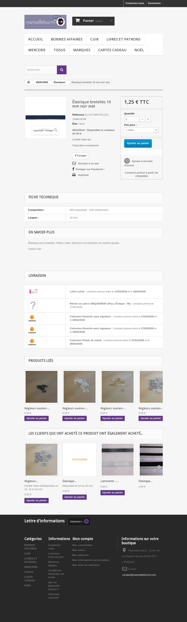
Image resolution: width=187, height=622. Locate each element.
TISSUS (59, 50)
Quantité (129, 113)
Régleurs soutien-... (37, 408)
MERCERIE (37, 50)
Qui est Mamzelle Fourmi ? (54, 586)
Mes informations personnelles (90, 560)
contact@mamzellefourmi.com (139, 574)
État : (75, 123)
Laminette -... (109, 481)
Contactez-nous (134, 3)
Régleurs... (31, 481)
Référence (78, 114)
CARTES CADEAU (112, 50)
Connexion (154, 3)
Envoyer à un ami (88, 163)
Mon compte (82, 539)
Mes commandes (82, 545)
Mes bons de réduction (86, 565)
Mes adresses (80, 555)
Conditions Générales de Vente (56, 574)
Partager (80, 155)
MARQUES (81, 50)
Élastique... (69, 481)
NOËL (139, 50)
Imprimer (83, 175)
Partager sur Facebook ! (90, 169)
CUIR (94, 39)
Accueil (35, 39)
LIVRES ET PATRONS (123, 39)
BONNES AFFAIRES (66, 39)
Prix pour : (131, 124)
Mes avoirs (78, 550)
